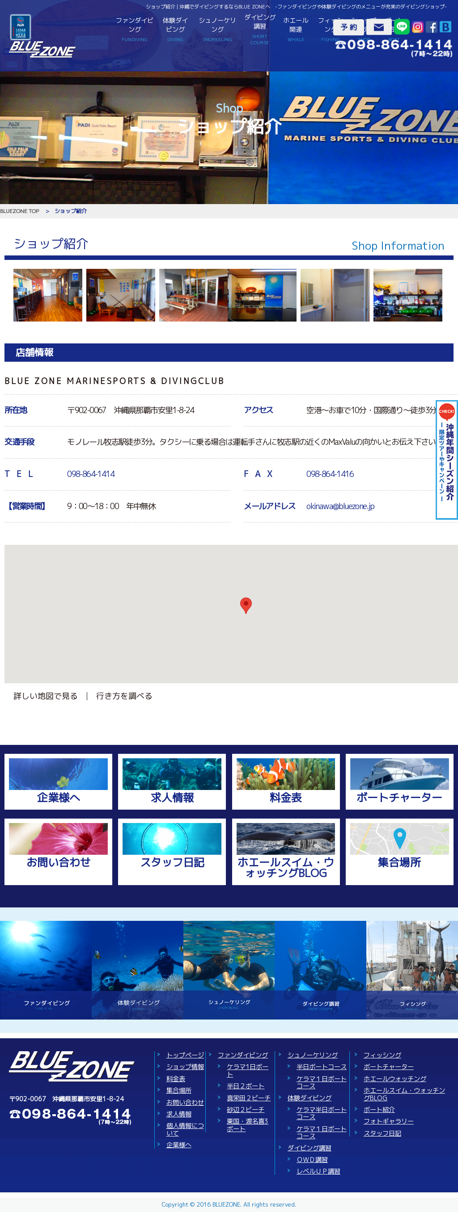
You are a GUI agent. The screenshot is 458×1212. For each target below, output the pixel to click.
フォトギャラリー (389, 1121)
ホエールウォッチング (395, 1078)
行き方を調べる (124, 696)
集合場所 (399, 862)
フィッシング (330, 29)
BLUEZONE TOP (19, 211)
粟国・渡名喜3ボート (247, 1125)
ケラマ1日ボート (247, 1070)
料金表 (286, 797)
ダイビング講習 (260, 29)
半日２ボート (245, 1086)
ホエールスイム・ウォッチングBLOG (285, 868)
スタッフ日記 (172, 862)
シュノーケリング (217, 29)
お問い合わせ (58, 862)
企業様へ (58, 797)
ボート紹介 (379, 1109)
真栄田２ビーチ (249, 1098)
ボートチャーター (399, 797)
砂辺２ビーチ (245, 1109)
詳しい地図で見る (45, 696)
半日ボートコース (322, 1066)
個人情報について (185, 1129)
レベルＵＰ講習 (318, 1171)
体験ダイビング (175, 29)
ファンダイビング (134, 29)
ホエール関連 (296, 29)
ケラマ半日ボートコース (322, 1113)
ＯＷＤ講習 (312, 1159)
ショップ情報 (185, 1066)
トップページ (185, 1055)
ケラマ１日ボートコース (322, 1082)
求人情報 (172, 797)
